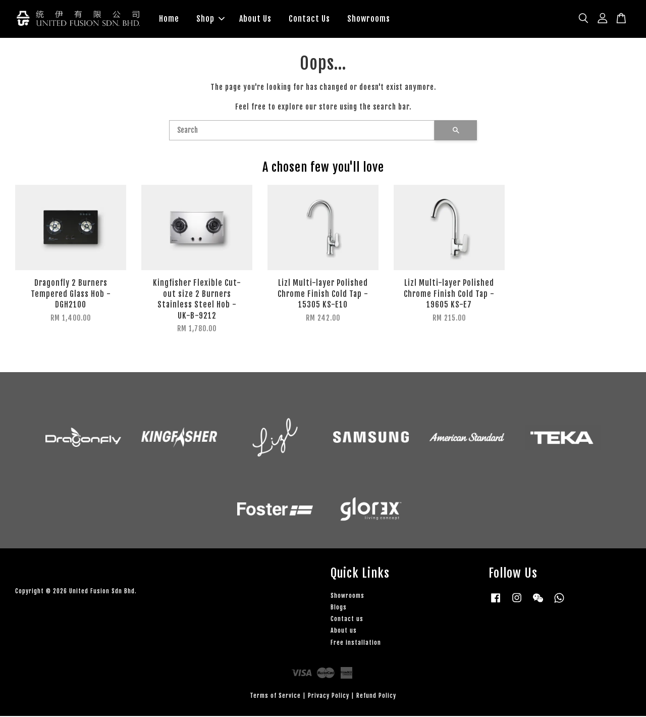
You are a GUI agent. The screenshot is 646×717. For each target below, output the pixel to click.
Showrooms (368, 19)
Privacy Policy (328, 696)
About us (344, 631)
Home (169, 19)
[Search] (302, 132)
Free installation (356, 643)
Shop (210, 19)
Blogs (339, 608)
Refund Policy (376, 696)
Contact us (347, 620)
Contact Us (309, 19)
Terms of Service (275, 696)
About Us (255, 19)
